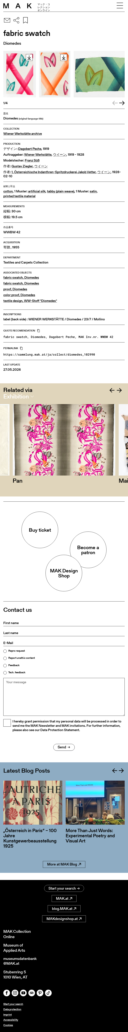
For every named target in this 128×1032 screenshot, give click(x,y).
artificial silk (37, 191)
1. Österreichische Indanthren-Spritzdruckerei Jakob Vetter (54, 172)
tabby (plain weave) (60, 191)
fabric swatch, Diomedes (21, 277)
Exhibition (16, 396)
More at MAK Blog (64, 871)
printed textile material (19, 196)
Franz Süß (32, 160)
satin (93, 191)
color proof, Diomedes (19, 295)
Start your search (64, 888)
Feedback (14, 665)
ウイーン (59, 155)
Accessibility (10, 1020)
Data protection (12, 1010)
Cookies (8, 1025)
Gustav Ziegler (22, 166)
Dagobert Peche (29, 149)
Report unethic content (21, 658)
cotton (8, 191)
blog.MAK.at (64, 908)
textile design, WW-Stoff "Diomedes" (30, 301)
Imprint (7, 1015)
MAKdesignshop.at (64, 919)
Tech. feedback (16, 672)
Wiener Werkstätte (38, 155)
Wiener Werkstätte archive (22, 134)
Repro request (16, 651)
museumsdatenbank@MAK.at (21, 961)
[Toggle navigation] (120, 6)
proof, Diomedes (15, 289)
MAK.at (64, 898)
